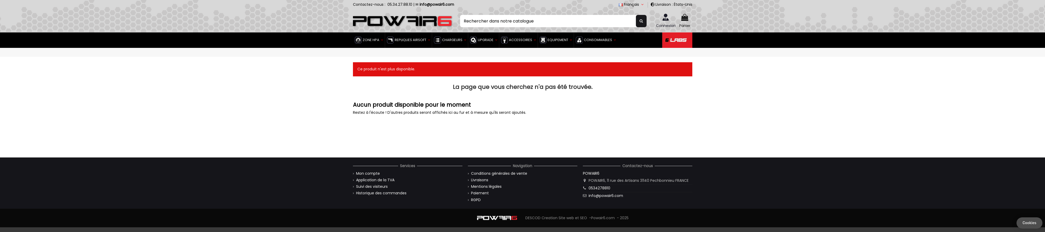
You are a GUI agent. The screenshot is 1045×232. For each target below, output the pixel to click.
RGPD (476, 199)
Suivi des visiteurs (372, 186)
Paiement (480, 193)
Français (632, 4)
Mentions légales (486, 186)
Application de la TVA (375, 180)
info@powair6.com (606, 195)
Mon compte (368, 173)
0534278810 (599, 188)
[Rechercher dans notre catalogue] (641, 21)
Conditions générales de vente (499, 173)
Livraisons (479, 180)
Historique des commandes (381, 193)
